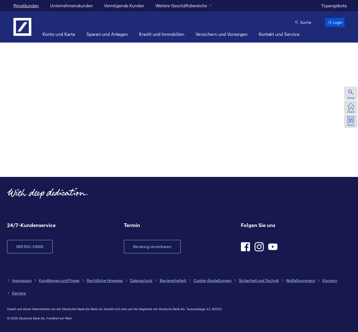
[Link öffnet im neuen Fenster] (152, 246)
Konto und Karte (59, 34)
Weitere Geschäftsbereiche (181, 5)
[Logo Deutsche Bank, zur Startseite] (22, 27)
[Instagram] (259, 246)
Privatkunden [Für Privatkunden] (26, 5)
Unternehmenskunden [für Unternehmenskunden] (71, 5)
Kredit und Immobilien (161, 34)
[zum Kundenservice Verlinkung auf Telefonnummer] (30, 246)
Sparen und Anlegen (107, 34)
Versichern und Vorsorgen (222, 34)
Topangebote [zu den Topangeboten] (334, 5)
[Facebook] (245, 246)
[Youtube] (272, 246)
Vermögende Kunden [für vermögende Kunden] (124, 5)
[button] (303, 22)
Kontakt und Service (279, 34)
